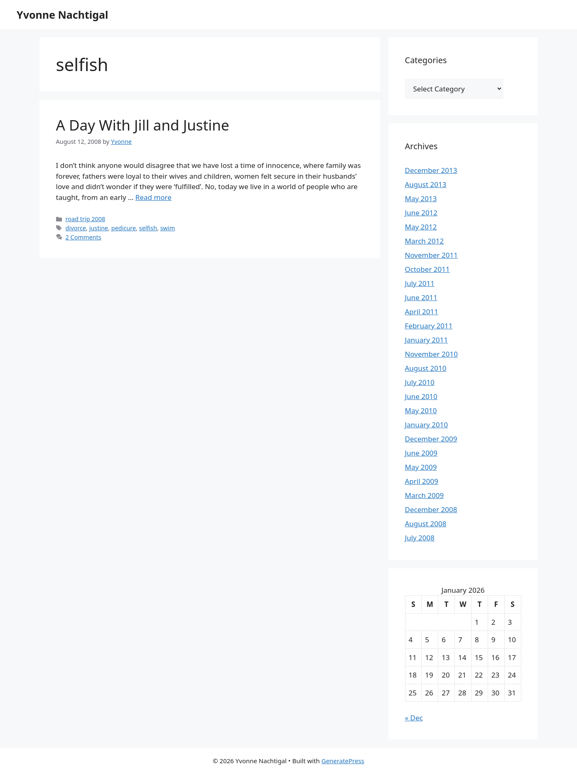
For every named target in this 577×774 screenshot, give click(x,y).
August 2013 (426, 184)
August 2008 (426, 523)
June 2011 (421, 297)
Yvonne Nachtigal (62, 14)
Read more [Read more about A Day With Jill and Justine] (153, 197)
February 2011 (429, 325)
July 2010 (420, 382)
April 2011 (421, 311)
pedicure (123, 228)
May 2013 (421, 198)
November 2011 (431, 255)
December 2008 (431, 509)
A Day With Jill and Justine (142, 125)
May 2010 (421, 410)
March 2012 (424, 241)
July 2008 (420, 537)
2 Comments (83, 237)
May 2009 (421, 467)
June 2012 (421, 212)
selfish (148, 228)
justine (98, 228)
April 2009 (421, 481)
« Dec (414, 717)
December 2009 (431, 439)
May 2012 (421, 227)
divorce (76, 228)
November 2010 (431, 354)
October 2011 (427, 269)
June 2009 (421, 453)
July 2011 (420, 283)
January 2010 (426, 424)
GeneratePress (343, 761)
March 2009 (424, 495)
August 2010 (426, 368)
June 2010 (421, 396)
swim (167, 228)
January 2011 (426, 340)
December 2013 (431, 170)
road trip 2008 (86, 219)
